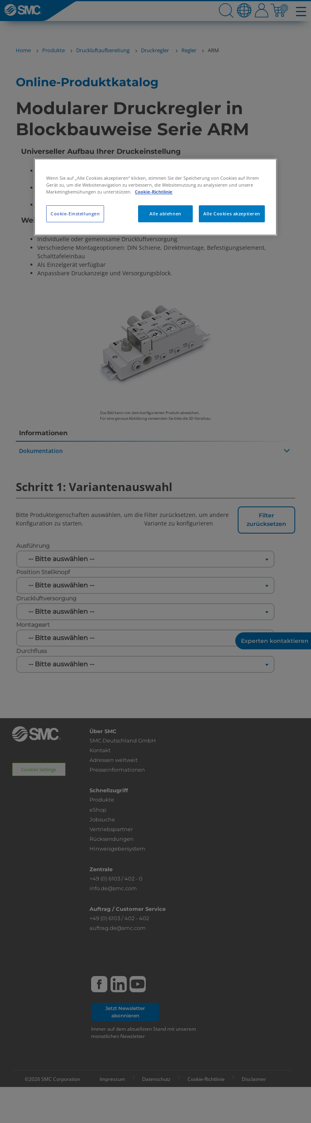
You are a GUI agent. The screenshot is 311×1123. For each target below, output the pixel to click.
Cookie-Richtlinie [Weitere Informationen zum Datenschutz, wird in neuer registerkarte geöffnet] (154, 192)
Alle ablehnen (165, 214)
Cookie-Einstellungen (75, 214)
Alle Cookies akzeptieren (231, 214)
